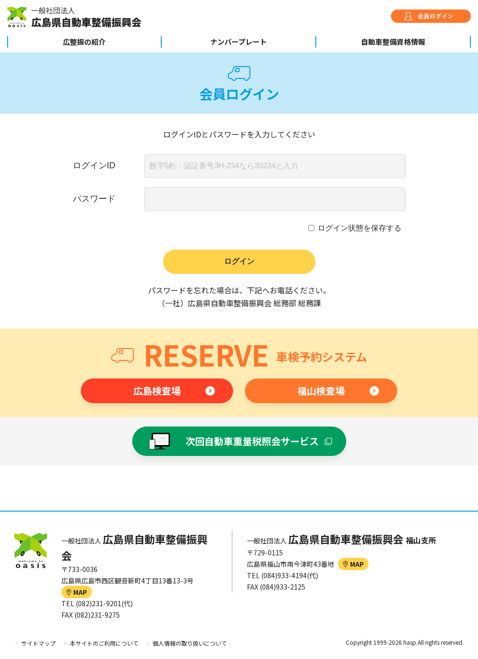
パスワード (94, 199)
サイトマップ (38, 643)
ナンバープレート (238, 42)
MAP (76, 592)
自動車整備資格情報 (393, 42)
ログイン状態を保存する (359, 228)
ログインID (94, 165)
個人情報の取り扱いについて (190, 643)
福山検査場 (321, 390)
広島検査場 (157, 390)
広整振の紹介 (84, 42)
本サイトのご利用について (104, 643)
